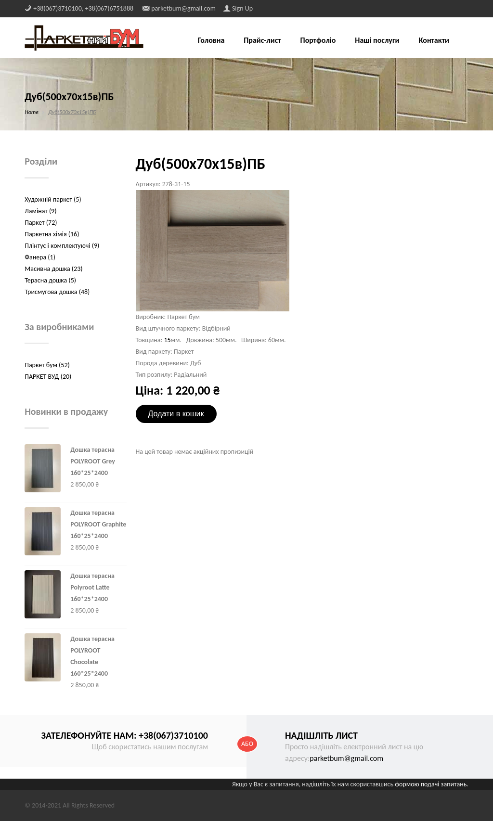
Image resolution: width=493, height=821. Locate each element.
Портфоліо (318, 41)
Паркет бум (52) (47, 365)
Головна (211, 41)
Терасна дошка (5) (50, 280)
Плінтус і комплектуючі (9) (62, 246)
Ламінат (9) (40, 211)
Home (32, 112)
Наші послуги (377, 41)
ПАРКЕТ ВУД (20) (48, 376)
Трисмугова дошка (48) (57, 292)
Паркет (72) (41, 222)
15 (167, 340)
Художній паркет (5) (53, 199)
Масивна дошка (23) (53, 269)
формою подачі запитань (431, 784)
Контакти (434, 41)
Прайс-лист (262, 41)
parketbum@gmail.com (346, 758)
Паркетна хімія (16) (52, 234)
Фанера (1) (40, 257)
